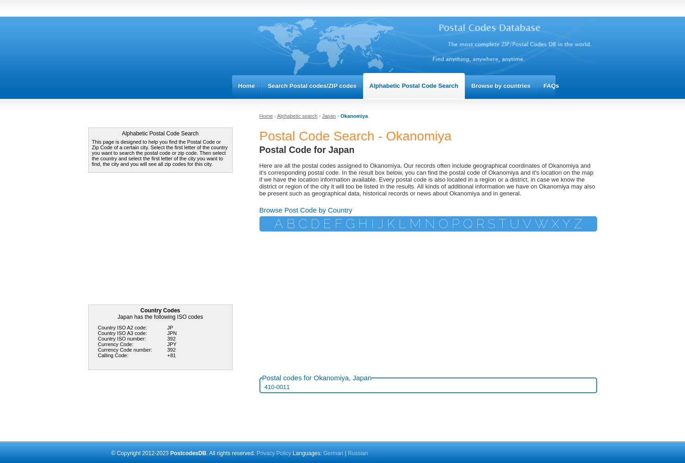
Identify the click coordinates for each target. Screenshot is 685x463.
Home (266, 116)
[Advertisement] (157, 240)
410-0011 (277, 387)
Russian (358, 453)
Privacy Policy (274, 453)
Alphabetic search (297, 116)
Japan (329, 116)
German (334, 453)
